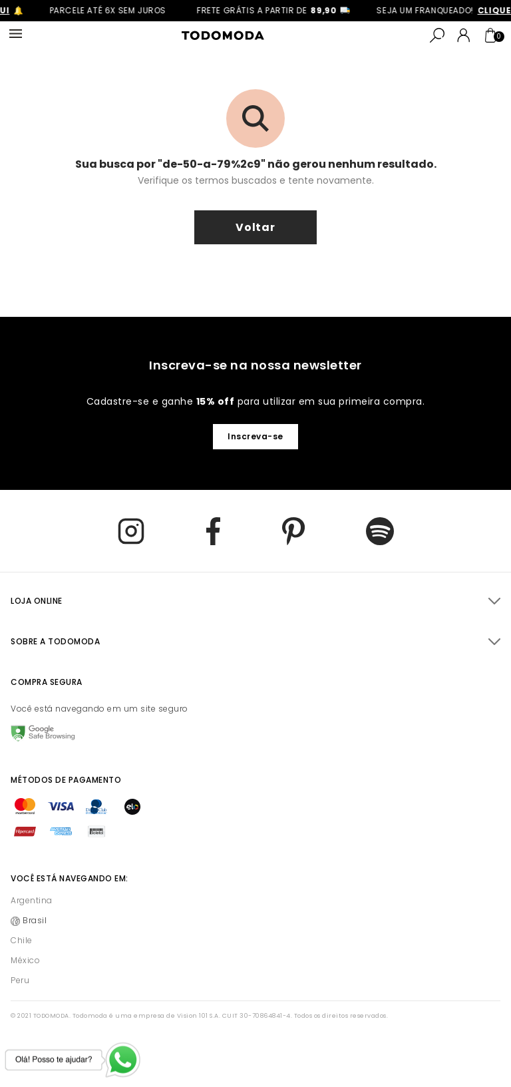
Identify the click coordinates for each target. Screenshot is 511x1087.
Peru (20, 980)
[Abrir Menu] (15, 34)
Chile (22, 940)
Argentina (32, 900)
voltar (255, 227)
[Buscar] (437, 35)
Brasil (35, 920)
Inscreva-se (255, 436)
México (25, 960)
